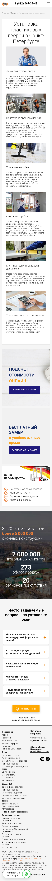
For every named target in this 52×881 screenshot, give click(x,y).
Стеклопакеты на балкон (13, 839)
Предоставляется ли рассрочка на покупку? (26, 691)
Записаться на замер (24, 450)
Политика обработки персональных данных (21, 859)
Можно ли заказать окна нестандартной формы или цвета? (26, 637)
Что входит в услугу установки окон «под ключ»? (26, 652)
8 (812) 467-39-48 (26, 3)
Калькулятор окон (24, 389)
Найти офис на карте (39, 751)
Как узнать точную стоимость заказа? (26, 678)
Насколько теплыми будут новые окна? (26, 665)
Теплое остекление (10, 826)
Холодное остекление (12, 823)
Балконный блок (9, 847)
